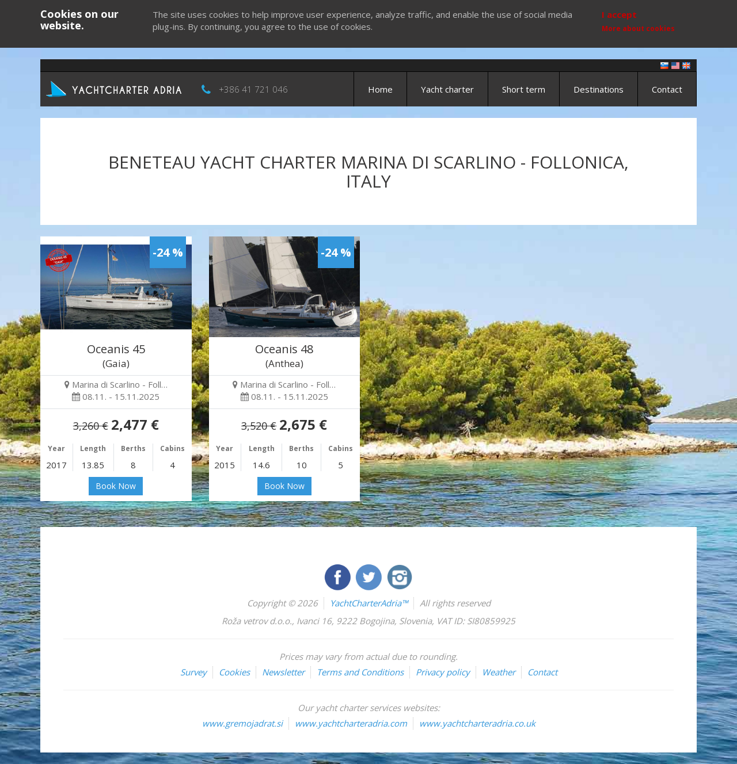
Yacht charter (447, 89)
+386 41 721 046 (253, 89)
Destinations (598, 89)
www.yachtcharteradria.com (351, 723)
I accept (619, 14)
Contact (667, 89)
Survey (193, 672)
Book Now (116, 485)
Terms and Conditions (360, 672)
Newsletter (283, 672)
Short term (523, 89)
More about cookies (638, 28)
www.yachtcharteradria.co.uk (477, 723)
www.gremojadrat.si (242, 723)
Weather (498, 672)
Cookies (234, 672)
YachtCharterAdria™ (369, 603)
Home (380, 89)
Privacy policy (443, 672)
